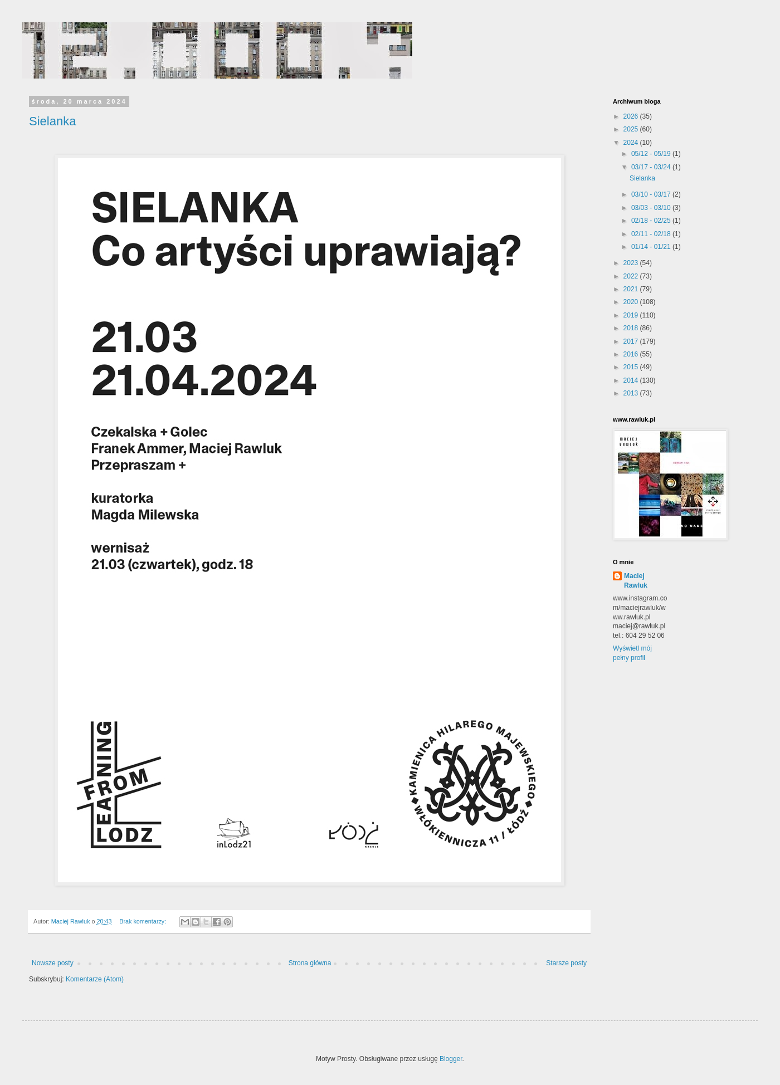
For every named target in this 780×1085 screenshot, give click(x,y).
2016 (631, 354)
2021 (631, 289)
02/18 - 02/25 (651, 220)
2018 (631, 328)
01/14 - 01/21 (651, 247)
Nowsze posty (53, 963)
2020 (631, 302)
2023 (631, 263)
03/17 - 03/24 (651, 167)
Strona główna (310, 963)
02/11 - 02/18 (651, 234)
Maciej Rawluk (635, 580)
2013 (631, 393)
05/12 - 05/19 (651, 154)
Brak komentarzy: (143, 921)
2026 (631, 116)
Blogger (451, 1059)
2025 (631, 129)
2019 (631, 315)
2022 (631, 276)
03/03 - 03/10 (651, 208)
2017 (631, 341)
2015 (631, 367)
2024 (631, 142)
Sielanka (52, 121)
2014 (631, 380)
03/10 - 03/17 (651, 194)
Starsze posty (566, 963)
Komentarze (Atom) (95, 979)
